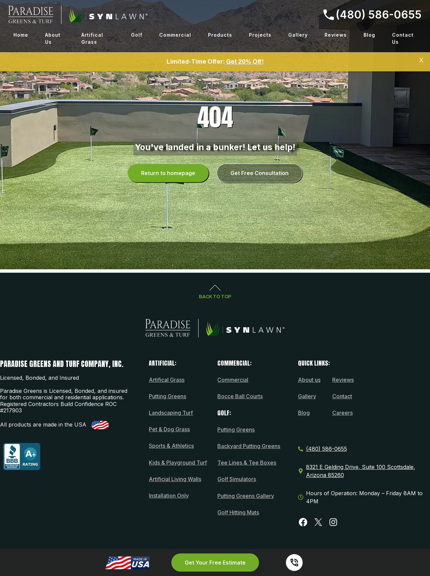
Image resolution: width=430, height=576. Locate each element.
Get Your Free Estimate (215, 562)
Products (220, 35)
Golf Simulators (236, 479)
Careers (342, 412)
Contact (342, 396)
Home (20, 35)
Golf (136, 35)
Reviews (336, 35)
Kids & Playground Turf (178, 462)
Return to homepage (168, 173)
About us (309, 379)
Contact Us (403, 38)
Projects (260, 35)
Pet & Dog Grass (169, 429)
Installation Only (169, 495)
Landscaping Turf (171, 412)
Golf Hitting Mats (238, 512)
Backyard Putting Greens (248, 446)
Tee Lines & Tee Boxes (246, 462)
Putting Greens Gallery (245, 496)
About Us (52, 38)
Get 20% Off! (245, 61)
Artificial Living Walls (175, 479)
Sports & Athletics (171, 445)
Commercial (175, 35)
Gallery (298, 35)
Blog (369, 35)
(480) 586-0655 (372, 14)
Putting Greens (167, 396)
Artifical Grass (92, 38)
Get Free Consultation (259, 173)
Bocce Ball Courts (240, 396)
